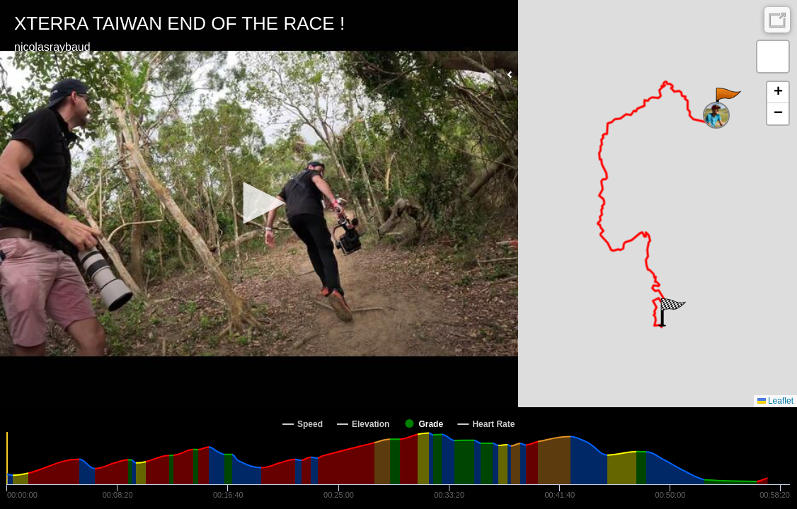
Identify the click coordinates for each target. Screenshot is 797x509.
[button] (259, 203)
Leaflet (775, 401)
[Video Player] (259, 203)
